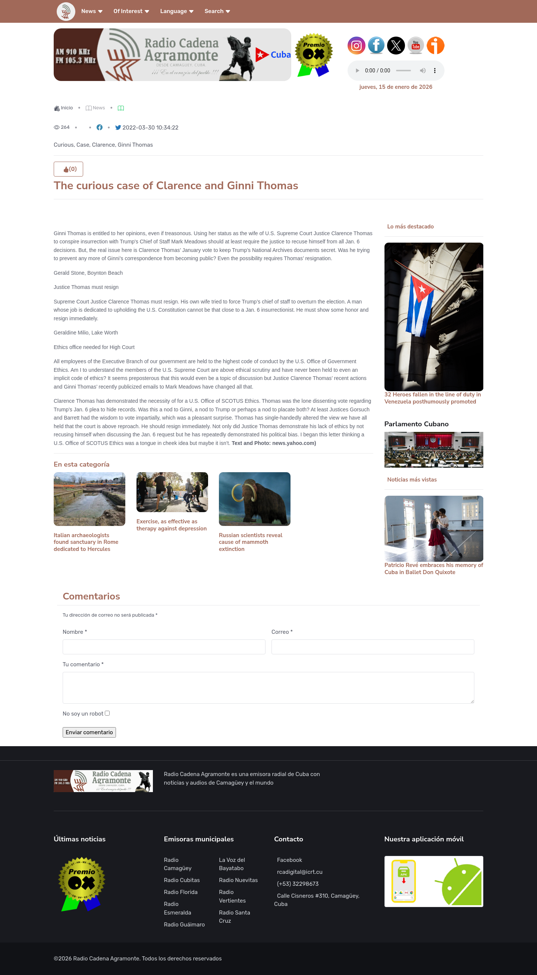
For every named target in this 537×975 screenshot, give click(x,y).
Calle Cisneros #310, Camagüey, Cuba (316, 900)
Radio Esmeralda (177, 908)
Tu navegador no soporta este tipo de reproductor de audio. (396, 70)
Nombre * (75, 632)
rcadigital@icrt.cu (300, 872)
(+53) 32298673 (297, 884)
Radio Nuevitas (238, 880)
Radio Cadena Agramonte (106, 958)
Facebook (289, 860)
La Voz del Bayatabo (232, 864)
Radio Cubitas (182, 880)
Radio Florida (181, 892)
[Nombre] (164, 647)
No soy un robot (83, 713)
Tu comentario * (83, 664)
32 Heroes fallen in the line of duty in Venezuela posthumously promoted (432, 398)
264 (62, 127)
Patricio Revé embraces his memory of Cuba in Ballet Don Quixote (433, 568)
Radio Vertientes (232, 896)
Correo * (282, 632)
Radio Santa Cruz (234, 917)
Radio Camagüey (178, 864)
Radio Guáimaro (184, 924)
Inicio (63, 107)
